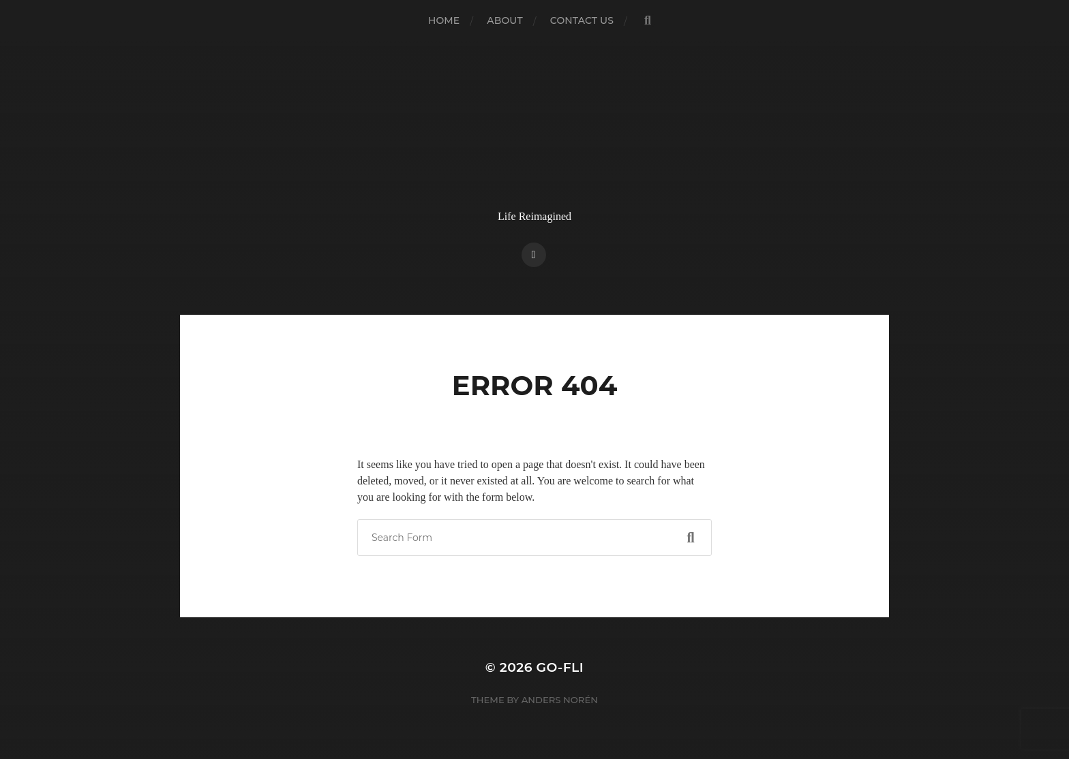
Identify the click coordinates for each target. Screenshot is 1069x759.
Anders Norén (560, 699)
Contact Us (582, 20)
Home (444, 20)
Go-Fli (560, 667)
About (504, 20)
